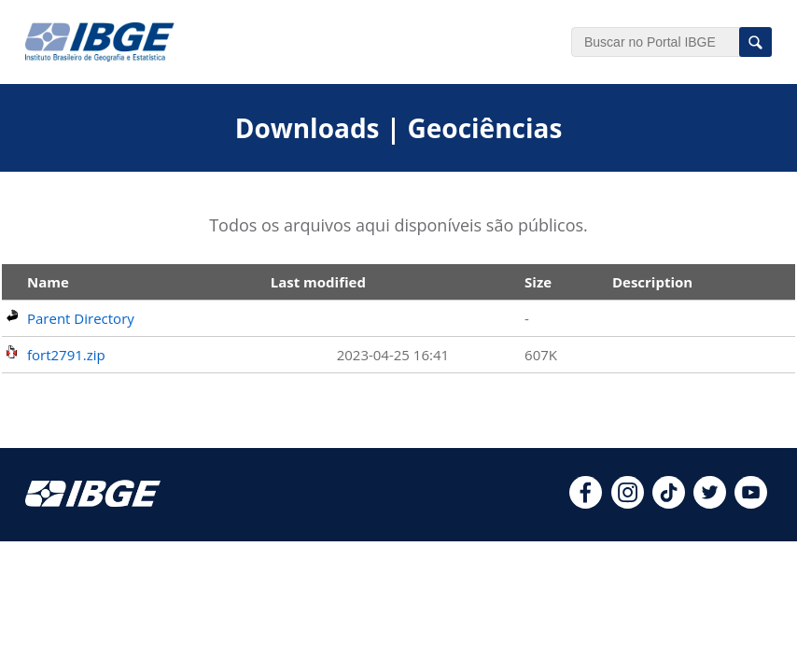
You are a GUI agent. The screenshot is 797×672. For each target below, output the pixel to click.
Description (652, 282)
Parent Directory (80, 318)
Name (48, 282)
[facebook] (585, 503)
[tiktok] (668, 503)
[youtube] (750, 503)
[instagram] (627, 503)
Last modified (318, 282)
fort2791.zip (66, 354)
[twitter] (709, 503)
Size (538, 282)
